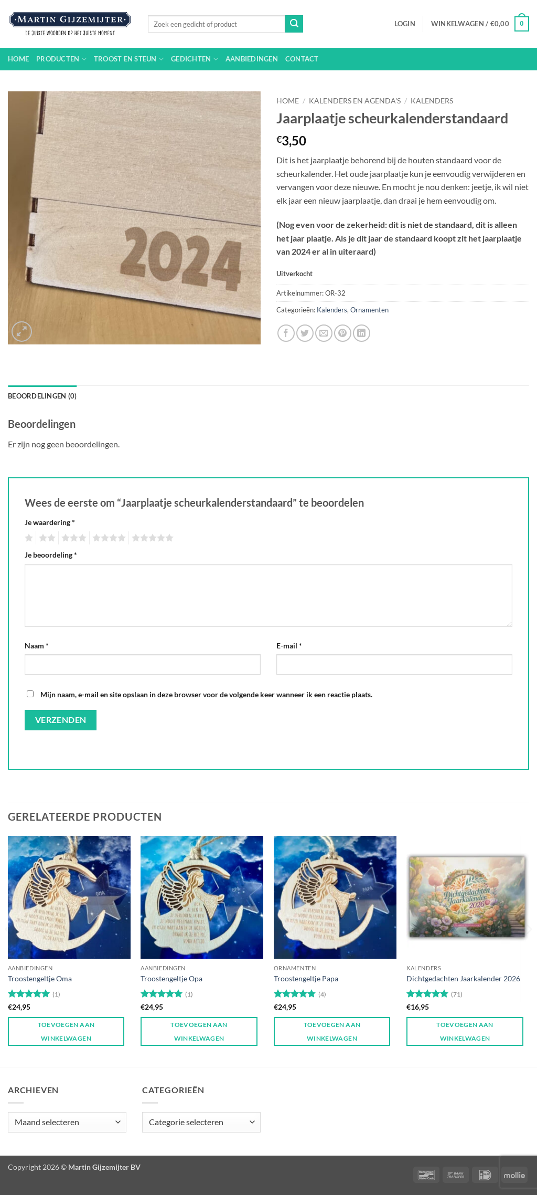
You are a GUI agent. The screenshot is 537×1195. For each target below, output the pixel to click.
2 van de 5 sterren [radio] (46, 538)
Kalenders (432, 101)
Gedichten (194, 59)
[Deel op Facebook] (286, 333)
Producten (61, 59)
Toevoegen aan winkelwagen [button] (66, 1031)
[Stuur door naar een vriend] (323, 333)
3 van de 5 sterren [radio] (72, 538)
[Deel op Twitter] (305, 333)
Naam (37, 645)
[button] (404, 23)
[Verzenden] (294, 24)
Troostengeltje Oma (40, 978)
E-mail (289, 645)
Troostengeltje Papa (306, 978)
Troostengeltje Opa (171, 978)
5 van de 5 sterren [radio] (151, 538)
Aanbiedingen (251, 59)
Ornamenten (369, 310)
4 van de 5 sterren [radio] (107, 538)
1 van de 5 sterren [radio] (27, 538)
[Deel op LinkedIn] (361, 333)
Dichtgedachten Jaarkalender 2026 (463, 978)
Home (18, 59)
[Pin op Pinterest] (342, 333)
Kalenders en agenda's (355, 101)
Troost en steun (129, 59)
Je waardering (50, 522)
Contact (302, 59)
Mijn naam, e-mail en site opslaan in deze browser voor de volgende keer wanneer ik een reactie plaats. (206, 694)
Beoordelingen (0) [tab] (42, 396)
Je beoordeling (51, 554)
